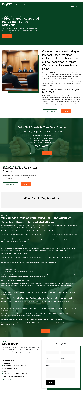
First (47, 354)
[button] (17, 5)
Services (34, 4)
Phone (62, 358)
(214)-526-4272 (73, 6)
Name (47, 348)
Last (61, 354)
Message (48, 365)
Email (47, 358)
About (17, 4)
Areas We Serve (47, 4)
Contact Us (55, 4)
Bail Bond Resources (25, 4)
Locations (40, 4)
